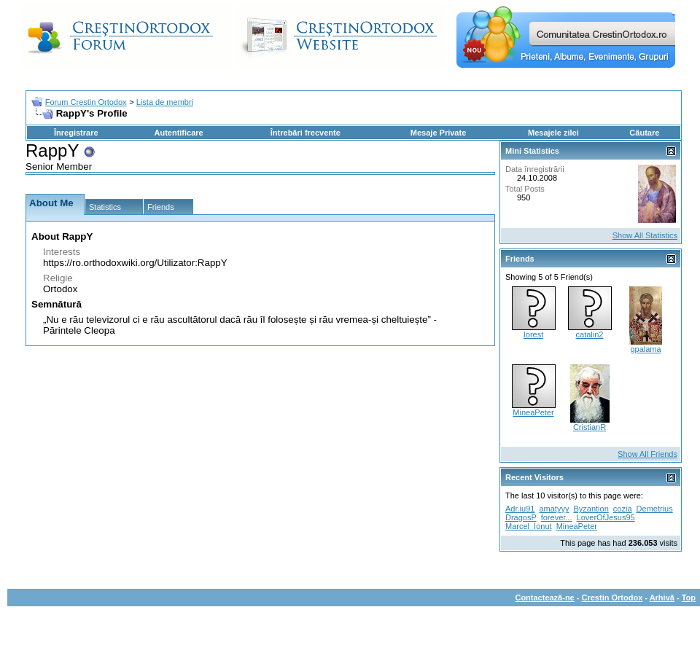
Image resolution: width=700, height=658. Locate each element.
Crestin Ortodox (612, 597)
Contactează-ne (544, 597)
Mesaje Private (438, 132)
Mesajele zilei (553, 132)
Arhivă (662, 597)
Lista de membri (164, 102)
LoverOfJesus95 (606, 517)
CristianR (589, 427)
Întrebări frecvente (306, 132)
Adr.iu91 (519, 508)
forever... (556, 517)
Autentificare (178, 132)
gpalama (645, 349)
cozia (622, 508)
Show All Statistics (644, 235)
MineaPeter (533, 412)
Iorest (534, 334)
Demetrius (655, 508)
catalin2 (590, 334)
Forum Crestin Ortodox (86, 102)
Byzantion (590, 508)
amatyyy (554, 508)
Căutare (644, 132)
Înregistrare (76, 132)
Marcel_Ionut (528, 526)
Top (689, 597)
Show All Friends (647, 454)
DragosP (521, 517)
